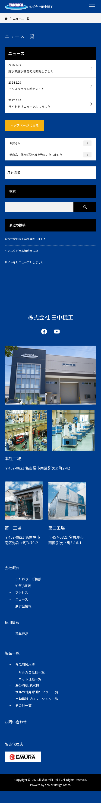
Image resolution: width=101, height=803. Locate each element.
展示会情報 (23, 606)
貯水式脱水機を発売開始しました (25, 239)
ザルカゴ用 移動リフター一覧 (36, 692)
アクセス (21, 592)
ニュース (21, 599)
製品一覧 (12, 653)
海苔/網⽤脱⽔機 (27, 685)
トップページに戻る (24, 125)
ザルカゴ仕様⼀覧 (31, 672)
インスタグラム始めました (21, 250)
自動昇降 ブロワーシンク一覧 (36, 698)
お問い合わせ (16, 722)
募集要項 (21, 633)
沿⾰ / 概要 (23, 585)
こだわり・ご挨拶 (28, 579)
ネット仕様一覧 (30, 679)
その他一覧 (23, 705)
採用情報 (12, 622)
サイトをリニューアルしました (24, 262)
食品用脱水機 (25, 664)
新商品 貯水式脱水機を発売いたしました (50, 154)
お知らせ (50, 143)
